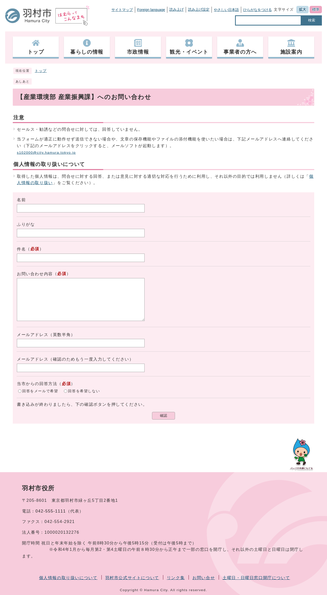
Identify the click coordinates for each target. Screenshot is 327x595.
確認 (163, 416)
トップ (41, 71)
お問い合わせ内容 (35, 274)
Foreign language (151, 10)
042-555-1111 (51, 511)
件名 (21, 249)
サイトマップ (122, 10)
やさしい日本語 (226, 10)
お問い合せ (203, 578)
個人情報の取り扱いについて (68, 578)
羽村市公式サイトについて (132, 578)
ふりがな (26, 224)
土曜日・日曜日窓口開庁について (256, 578)
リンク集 (176, 578)
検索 (311, 20)
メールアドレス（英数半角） (46, 334)
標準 (315, 9)
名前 (21, 200)
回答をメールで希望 (40, 391)
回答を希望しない (84, 391)
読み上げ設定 (198, 9)
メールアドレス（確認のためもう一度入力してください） (75, 359)
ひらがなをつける (257, 10)
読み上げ (176, 9)
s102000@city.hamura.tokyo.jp (46, 152)
